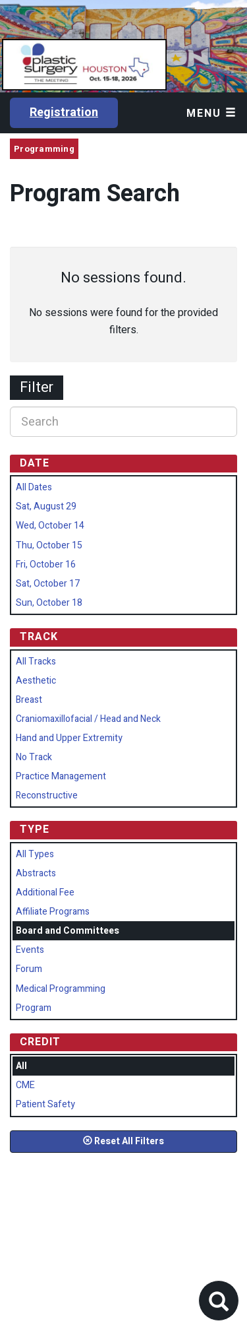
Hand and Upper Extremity (69, 738)
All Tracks (36, 661)
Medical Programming (60, 989)
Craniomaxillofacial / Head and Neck (88, 719)
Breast (29, 700)
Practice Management (61, 776)
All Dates (34, 487)
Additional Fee (45, 892)
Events (30, 950)
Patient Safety (45, 1104)
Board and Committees (67, 931)
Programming (44, 149)
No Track (34, 757)
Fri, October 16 (46, 564)
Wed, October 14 (50, 526)
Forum (29, 969)
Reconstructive (47, 795)
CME (25, 1085)
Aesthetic (36, 681)
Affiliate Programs (53, 912)
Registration (64, 112)
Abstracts (36, 873)
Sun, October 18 (49, 603)
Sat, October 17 (48, 584)
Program (33, 1008)
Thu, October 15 (49, 545)
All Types (35, 854)
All (21, 1066)
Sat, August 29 (46, 506)
